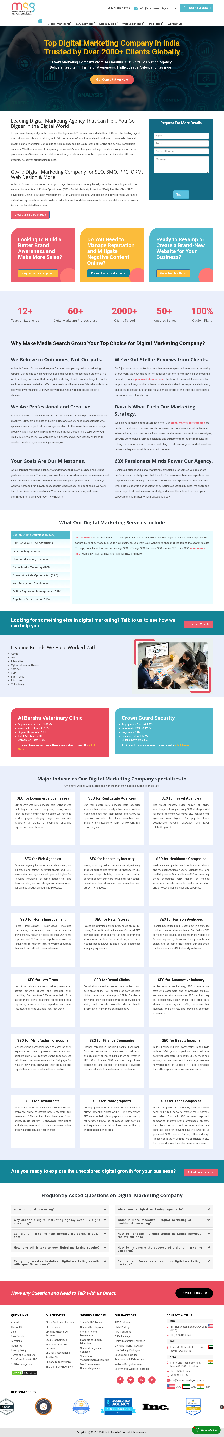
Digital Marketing (59, 23)
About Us (16, 1322)
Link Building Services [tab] (26, 551)
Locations (16, 1341)
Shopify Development (92, 1327)
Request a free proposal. (38, 273)
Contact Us (175, 23)
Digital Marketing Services (60, 1322)
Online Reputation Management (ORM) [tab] (37, 591)
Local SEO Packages (126, 1354)
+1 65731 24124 (179, 1375)
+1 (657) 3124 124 (180, 1335)
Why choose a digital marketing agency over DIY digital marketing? (57, 1221)
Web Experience (132, 23)
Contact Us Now (194, 1293)
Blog (13, 1331)
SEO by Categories (21, 1364)
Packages (155, 23)
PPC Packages (123, 1331)
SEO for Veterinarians (58, 1352)
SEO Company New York (59, 1366)
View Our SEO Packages (30, 214)
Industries (16, 1345)
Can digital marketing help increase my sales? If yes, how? (56, 1235)
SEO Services (84, 23)
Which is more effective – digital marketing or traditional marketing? (155, 1221)
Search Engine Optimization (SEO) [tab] (34, 535)
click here (182, 745)
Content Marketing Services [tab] (30, 559)
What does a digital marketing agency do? (151, 1209)
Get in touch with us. (173, 273)
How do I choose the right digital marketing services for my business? (159, 1235)
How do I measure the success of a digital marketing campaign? (160, 1249)
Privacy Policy (18, 1350)
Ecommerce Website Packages (132, 1368)
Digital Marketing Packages (130, 1341)
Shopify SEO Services (92, 1322)
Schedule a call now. (201, 1172)
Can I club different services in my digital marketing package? (159, 1263)
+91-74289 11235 (118, 8)
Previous (2, 1407)
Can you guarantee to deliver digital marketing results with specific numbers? (57, 1263)
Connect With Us (198, 624)
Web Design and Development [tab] (31, 583)
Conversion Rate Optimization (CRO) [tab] (35, 575)
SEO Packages (123, 1322)
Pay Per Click (53, 1357)
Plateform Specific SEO (24, 1359)
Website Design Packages (129, 1364)
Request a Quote (196, 8)
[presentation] (181, 182)
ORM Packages (123, 1336)
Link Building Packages (127, 1350)
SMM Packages (123, 1327)
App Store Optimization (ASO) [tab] (31, 599)
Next (221, 1407)
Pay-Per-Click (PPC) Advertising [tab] (33, 543)
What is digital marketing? (34, 1209)
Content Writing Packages (129, 1345)
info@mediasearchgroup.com (158, 8)
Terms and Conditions (23, 1354)
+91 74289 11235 (180, 1371)
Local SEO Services (56, 1340)
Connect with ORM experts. (108, 273)
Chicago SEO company (58, 1362)
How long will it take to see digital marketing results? (57, 1247)
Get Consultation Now (112, 79)
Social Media (107, 23)
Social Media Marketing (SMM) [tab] (32, 567)
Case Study (17, 1336)
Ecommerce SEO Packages (130, 1359)
